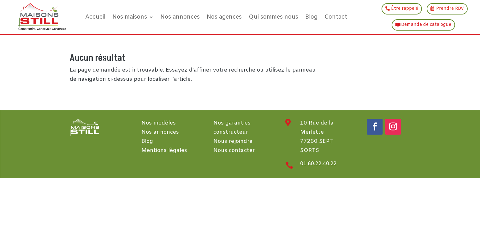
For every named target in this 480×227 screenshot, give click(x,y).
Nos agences (224, 17)
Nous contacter (234, 150)
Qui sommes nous (273, 17)
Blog (311, 17)
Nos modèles (158, 123)
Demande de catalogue (426, 25)
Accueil (95, 17)
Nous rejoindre (232, 141)
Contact (335, 17)
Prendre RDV (450, 9)
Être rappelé (404, 9)
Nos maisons (129, 17)
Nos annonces (180, 17)
